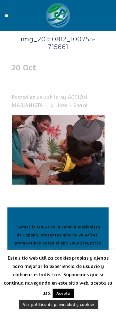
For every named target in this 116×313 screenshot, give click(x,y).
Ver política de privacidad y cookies (59, 304)
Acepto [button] (63, 293)
